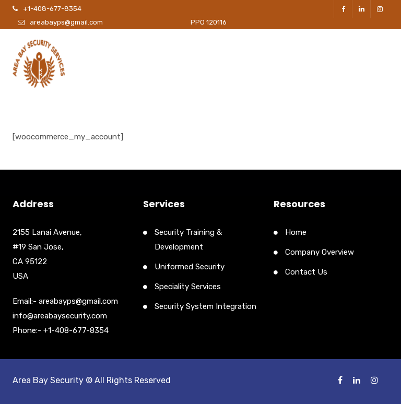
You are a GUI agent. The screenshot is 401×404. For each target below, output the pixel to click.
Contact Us (306, 272)
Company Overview (319, 252)
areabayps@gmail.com (66, 22)
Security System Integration (205, 306)
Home (295, 232)
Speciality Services (188, 286)
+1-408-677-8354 (52, 9)
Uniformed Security (190, 266)
